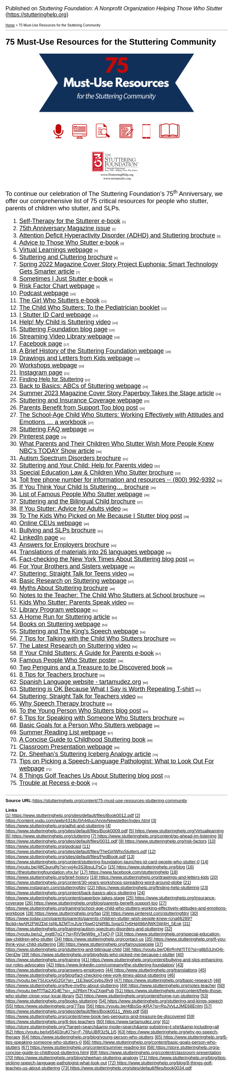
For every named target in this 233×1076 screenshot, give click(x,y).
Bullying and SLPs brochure (57, 530)
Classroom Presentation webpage (65, 746)
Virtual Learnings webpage (56, 249)
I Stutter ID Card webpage (55, 314)
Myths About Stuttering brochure (63, 588)
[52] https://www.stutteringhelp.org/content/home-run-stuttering (137, 995)
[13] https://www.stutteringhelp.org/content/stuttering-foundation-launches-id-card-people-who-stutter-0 (103, 859)
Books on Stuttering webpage (59, 624)
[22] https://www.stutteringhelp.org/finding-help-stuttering (143, 887)
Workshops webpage (48, 365)
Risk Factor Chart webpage (56, 285)
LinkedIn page (38, 537)
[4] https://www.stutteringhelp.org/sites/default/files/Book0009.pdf (67, 828)
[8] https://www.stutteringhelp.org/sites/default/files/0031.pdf (114, 838)
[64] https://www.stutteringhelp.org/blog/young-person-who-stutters (87, 1037)
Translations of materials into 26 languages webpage (91, 551)
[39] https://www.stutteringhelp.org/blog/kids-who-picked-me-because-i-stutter (98, 954)
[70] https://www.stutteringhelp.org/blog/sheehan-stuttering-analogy (72, 1057)
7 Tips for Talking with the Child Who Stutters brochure (94, 638)
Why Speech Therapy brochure (62, 703)
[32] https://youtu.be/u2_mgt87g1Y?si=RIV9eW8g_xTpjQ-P (89, 931)
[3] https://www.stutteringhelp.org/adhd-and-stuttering (81, 823)
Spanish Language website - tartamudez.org (80, 681)
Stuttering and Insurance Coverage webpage (80, 400)
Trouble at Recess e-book (54, 782)
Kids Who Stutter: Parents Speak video (72, 602)
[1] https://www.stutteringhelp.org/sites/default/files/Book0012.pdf (70, 815)
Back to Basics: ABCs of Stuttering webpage (80, 385)
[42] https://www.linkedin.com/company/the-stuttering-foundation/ (111, 964)
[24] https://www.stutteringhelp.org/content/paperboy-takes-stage (75, 895)
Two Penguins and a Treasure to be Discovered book (92, 667)
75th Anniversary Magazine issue (64, 228)
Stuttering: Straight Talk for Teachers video (77, 696)
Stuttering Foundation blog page (63, 329)
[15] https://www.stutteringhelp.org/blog (146, 866)
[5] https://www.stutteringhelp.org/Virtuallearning (176, 830)
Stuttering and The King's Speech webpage (78, 631)
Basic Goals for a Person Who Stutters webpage (85, 725)
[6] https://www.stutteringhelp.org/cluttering (48, 836)
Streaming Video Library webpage (66, 336)
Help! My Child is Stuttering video (65, 322)
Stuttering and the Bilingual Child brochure (77, 501)
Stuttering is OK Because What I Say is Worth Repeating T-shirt (106, 689)
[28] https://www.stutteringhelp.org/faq (63, 913)
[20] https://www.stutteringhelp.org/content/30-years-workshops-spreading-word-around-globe (112, 880)
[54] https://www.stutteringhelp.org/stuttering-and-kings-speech (161, 1000)
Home (10, 25)
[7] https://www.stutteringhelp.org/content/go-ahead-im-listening (153, 836)
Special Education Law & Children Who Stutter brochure (96, 472)
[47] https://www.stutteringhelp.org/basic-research (163, 980)
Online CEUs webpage (50, 523)
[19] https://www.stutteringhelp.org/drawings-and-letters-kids (149, 877)
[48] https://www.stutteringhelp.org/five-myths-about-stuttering (113, 983)
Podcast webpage (44, 293)
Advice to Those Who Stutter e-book (69, 242)
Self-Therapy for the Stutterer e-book (69, 221)
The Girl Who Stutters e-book (59, 300)
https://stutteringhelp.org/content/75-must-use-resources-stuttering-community (110, 800)
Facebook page (40, 343)
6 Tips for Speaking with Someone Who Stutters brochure (98, 717)
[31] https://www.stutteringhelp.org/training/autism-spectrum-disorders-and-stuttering (98, 926)
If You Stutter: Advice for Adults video (70, 508)
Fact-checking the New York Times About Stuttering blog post (103, 559)
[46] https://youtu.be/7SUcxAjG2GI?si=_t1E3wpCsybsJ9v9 (90, 978)
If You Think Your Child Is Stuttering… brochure (84, 487)
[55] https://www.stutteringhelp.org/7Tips (45, 1006)
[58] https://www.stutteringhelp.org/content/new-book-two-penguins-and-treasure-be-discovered (95, 1014)
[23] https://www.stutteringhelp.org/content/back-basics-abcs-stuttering (107, 890)
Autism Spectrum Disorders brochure (70, 458)
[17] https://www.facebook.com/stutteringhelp (124, 872)
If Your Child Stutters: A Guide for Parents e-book (86, 653)
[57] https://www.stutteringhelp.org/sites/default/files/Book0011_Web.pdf (109, 1008)
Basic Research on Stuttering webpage (72, 580)
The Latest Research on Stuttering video (74, 645)
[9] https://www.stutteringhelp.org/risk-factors (163, 841)
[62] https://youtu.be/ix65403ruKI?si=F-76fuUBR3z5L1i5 (61, 1031)
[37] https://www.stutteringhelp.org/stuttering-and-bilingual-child (84, 947)
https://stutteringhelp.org (37, 15)
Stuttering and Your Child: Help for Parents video (86, 465)
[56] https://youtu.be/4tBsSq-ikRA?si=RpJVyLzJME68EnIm (144, 1006)
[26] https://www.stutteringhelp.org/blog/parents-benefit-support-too (91, 903)
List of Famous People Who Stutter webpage (80, 494)
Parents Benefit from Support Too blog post (78, 407)
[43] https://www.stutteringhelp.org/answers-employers (94, 967)
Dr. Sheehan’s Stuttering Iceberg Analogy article (85, 754)
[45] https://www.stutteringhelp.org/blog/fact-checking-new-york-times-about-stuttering (106, 972)
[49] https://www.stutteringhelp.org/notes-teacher (168, 985)
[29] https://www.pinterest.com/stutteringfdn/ (145, 913)
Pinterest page (39, 436)
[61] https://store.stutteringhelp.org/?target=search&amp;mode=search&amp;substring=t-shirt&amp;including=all (112, 1024)
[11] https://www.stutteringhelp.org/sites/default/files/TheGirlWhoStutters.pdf (76, 849)
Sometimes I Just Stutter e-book (63, 278)
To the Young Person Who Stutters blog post (80, 710)
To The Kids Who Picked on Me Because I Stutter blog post (100, 515)
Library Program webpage (55, 609)
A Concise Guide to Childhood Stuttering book (82, 739)
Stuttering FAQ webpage (53, 429)
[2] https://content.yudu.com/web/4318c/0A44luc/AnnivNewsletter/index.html (78, 818)
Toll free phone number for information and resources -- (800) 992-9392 (117, 479)
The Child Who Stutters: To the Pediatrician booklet (89, 307)
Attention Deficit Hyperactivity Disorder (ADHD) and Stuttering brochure (117, 235)
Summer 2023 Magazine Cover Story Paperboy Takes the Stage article (116, 393)
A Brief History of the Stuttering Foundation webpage (91, 350)
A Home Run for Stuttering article (64, 616)
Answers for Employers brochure (64, 544)
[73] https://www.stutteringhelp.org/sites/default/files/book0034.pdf (126, 1068)
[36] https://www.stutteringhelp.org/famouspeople (105, 944)
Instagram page (40, 372)
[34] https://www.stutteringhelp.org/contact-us (99, 939)
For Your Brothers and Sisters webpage (73, 566)
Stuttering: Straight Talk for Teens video (73, 573)
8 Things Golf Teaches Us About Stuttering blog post (91, 775)
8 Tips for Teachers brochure (58, 674)
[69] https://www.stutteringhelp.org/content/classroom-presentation (155, 1052)
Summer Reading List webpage (62, 732)
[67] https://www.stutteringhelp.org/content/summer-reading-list (83, 1047)
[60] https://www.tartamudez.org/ (129, 1021)
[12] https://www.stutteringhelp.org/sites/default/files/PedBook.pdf (80, 854)
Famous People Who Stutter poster (67, 660)
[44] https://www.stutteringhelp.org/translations (151, 970)
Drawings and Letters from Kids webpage (76, 358)
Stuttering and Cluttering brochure (65, 257)
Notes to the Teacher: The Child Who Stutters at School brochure (108, 595)
